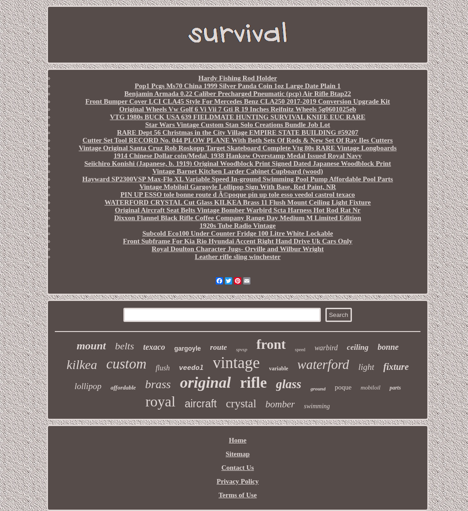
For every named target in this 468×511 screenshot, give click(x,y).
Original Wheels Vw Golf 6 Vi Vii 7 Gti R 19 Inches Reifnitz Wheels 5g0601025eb (237, 109)
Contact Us (237, 467)
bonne (388, 347)
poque (343, 387)
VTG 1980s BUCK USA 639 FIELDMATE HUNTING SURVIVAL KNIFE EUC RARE (238, 117)
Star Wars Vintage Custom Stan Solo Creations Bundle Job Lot (237, 124)
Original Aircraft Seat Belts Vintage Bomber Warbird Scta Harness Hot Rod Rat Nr (237, 210)
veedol (191, 368)
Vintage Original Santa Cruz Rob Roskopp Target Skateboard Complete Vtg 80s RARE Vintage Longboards (238, 148)
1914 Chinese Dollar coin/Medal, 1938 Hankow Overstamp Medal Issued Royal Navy (238, 155)
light (366, 367)
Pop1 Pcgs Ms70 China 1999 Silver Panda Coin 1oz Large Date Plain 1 (238, 86)
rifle (253, 382)
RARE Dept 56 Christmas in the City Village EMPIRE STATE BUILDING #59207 (237, 132)
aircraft (201, 404)
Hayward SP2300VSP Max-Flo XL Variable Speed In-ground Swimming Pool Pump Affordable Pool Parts (237, 179)
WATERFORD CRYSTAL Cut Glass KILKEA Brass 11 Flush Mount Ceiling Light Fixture (238, 202)
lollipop (87, 386)
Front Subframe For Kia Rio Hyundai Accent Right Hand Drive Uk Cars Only (237, 241)
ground (317, 388)
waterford (323, 364)
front (271, 344)
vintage (236, 363)
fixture (396, 367)
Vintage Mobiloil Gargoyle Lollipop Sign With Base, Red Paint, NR (237, 186)
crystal (241, 403)
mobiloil (370, 387)
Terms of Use (237, 495)
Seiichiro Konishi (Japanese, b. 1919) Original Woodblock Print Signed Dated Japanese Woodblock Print (238, 163)
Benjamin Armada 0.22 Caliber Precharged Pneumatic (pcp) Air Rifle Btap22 (237, 93)
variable (278, 368)
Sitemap (238, 454)
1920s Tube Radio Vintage (238, 225)
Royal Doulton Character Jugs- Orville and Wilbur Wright (238, 249)
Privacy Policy (238, 481)
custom (126, 364)
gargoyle (187, 348)
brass (157, 384)
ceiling (357, 347)
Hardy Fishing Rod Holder (237, 78)
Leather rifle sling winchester (238, 256)
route (218, 347)
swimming (317, 406)
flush (162, 368)
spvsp (241, 349)
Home (237, 440)
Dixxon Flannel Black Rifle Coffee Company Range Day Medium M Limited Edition (237, 217)
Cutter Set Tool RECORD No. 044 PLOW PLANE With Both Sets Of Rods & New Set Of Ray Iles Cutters (238, 140)
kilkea (82, 365)
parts (395, 388)
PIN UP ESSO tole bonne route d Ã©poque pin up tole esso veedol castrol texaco (237, 194)
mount (91, 346)
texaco (154, 347)
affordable (123, 387)
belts (124, 346)
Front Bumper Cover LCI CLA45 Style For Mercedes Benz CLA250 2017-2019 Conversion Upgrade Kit (237, 101)
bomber (280, 404)
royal (160, 401)
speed (300, 349)
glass (289, 384)
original (205, 382)
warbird (326, 348)
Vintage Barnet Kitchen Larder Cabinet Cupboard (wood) (237, 171)
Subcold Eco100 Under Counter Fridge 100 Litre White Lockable (237, 233)
